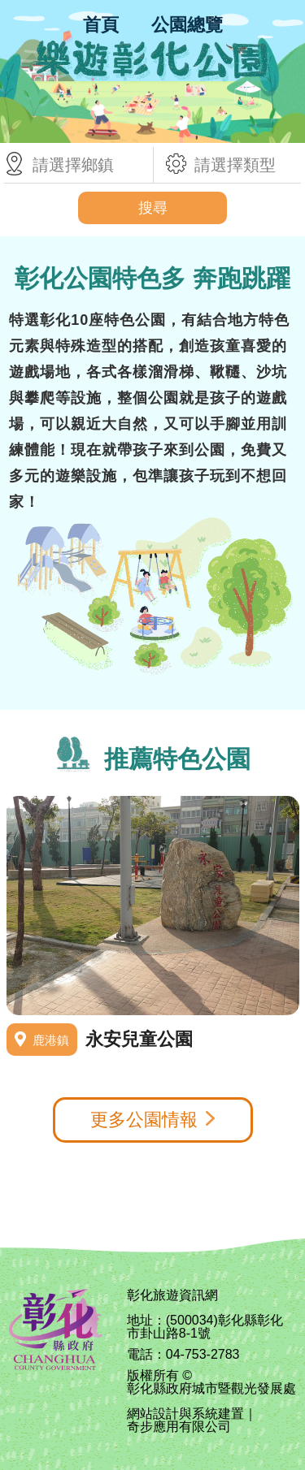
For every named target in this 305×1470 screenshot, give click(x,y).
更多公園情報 (144, 1119)
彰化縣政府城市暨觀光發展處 (211, 1388)
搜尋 (153, 208)
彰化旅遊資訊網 (172, 1295)
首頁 (101, 25)
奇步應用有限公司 (179, 1426)
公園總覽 (187, 25)
